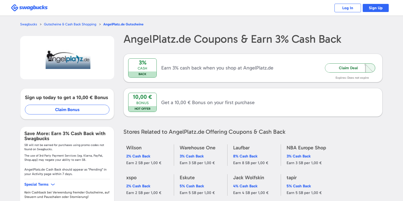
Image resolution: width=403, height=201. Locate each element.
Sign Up (375, 8)
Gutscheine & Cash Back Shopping (71, 24)
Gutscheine (126, 24)
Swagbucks (29, 24)
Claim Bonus (67, 109)
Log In (345, 8)
